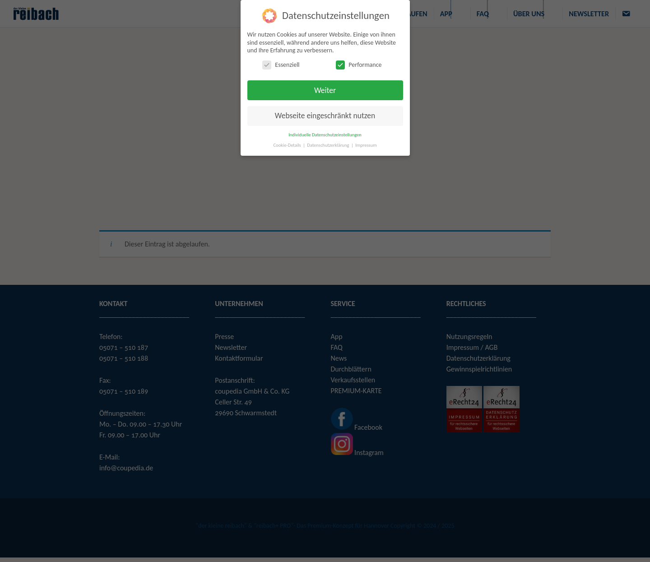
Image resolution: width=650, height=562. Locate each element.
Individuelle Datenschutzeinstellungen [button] (325, 134)
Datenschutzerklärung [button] (328, 145)
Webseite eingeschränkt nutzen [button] (325, 116)
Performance (358, 64)
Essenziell (280, 64)
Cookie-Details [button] (287, 145)
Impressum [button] (365, 145)
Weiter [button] (325, 90)
